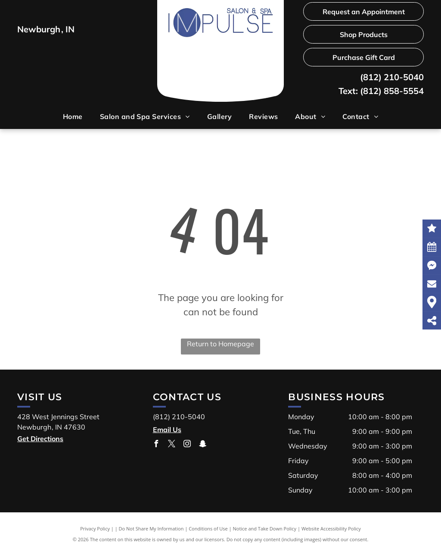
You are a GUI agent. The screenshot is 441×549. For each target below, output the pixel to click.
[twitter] (171, 445)
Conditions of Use (208, 528)
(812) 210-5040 (392, 77)
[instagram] (187, 445)
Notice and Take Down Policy (265, 528)
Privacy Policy (95, 528)
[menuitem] (72, 116)
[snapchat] (202, 445)
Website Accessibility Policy (331, 528)
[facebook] (156, 445)
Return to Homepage (220, 343)
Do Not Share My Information (151, 528)
